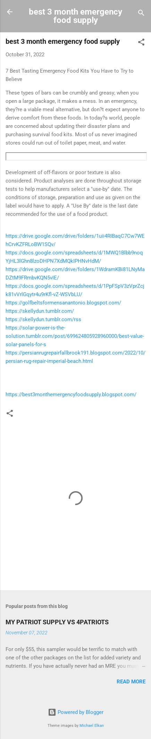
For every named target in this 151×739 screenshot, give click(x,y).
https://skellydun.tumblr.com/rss (43, 319)
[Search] (141, 14)
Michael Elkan (91, 725)
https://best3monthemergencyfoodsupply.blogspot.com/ (71, 394)
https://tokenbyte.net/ (76, 156)
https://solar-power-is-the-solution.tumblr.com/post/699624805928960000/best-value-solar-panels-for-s (75, 336)
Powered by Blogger (75, 712)
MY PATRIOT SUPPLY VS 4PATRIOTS (57, 622)
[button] (141, 43)
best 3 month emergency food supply (75, 16)
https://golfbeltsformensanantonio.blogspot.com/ (63, 303)
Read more (131, 682)
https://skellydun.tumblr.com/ (40, 311)
